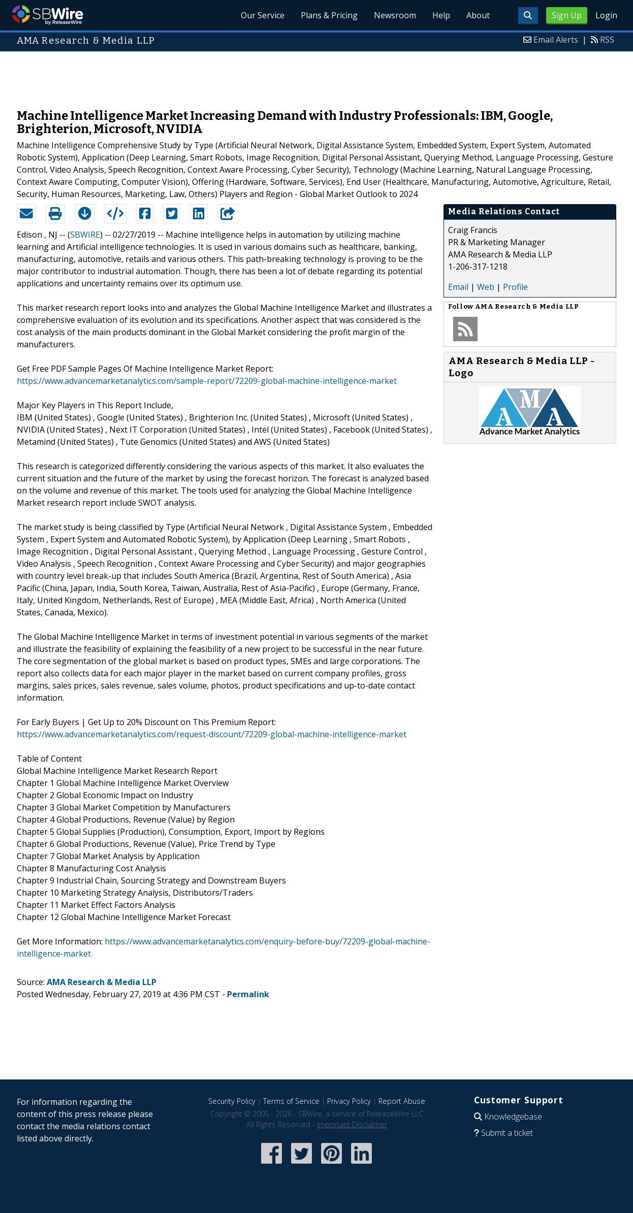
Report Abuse (401, 1101)
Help (441, 15)
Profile (515, 286)
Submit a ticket (507, 1132)
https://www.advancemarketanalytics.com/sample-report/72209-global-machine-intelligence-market (207, 380)
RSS (607, 39)
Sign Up (567, 15)
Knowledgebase (513, 1116)
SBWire (47, 15)
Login (606, 15)
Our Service (262, 15)
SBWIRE (85, 234)
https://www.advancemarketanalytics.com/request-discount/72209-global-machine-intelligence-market (211, 734)
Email (458, 286)
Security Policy (232, 1101)
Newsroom (395, 15)
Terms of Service (291, 1101)
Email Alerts (555, 39)
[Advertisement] (316, 75)
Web (485, 286)
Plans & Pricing (329, 15)
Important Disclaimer (352, 1124)
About (478, 15)
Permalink (248, 994)
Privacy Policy (349, 1101)
